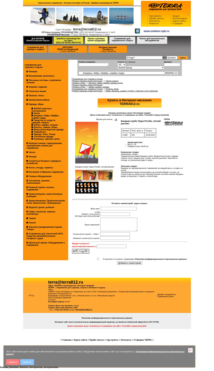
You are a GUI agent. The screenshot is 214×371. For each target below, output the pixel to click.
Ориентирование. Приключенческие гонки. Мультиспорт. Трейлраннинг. (45, 202)
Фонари (32, 156)
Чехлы (32, 152)
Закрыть (13, 362)
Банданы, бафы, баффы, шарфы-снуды (45, 116)
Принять (27, 362)
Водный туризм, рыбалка (41, 207)
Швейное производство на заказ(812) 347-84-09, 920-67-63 (68, 40)
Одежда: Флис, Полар (44, 134)
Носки (37, 113)
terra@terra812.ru (84, 312)
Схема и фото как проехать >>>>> (63, 308)
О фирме (178, 23)
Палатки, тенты (36, 95)
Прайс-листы (156, 18)
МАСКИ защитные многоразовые (41, 109)
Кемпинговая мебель (39, 100)
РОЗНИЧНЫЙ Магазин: (58, 35)
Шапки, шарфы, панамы (46, 125)
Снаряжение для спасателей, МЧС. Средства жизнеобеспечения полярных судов (44, 236)
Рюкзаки (33, 71)
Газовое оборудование (40, 176)
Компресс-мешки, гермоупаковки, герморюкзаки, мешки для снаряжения (44, 145)
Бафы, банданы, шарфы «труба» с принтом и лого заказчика (132, 91)
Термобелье (40, 132)
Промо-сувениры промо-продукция (96, 39)
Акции (176, 16)
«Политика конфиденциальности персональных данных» (160, 262)
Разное (32, 223)
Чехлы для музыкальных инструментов (152, 39)
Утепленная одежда (43, 136)
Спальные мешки (37, 91)
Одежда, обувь (36, 104)
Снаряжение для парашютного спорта (122, 39)
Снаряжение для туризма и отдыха (35, 48)
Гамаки (32, 218)
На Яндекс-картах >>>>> (59, 304)
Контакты (154, 21)
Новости (154, 23)
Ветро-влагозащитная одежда (48, 129)
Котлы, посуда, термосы (41, 167)
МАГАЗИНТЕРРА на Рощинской (67, 48)
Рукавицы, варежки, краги (47, 139)
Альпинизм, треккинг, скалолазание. (38, 181)
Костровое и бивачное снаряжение (46, 172)
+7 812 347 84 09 (61, 312)
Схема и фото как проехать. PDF (63, 310)
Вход (31, 298)
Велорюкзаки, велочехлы (41, 76)
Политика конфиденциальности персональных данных (107, 320)
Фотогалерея (180, 18)
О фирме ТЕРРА (143, 342)
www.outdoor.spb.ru (156, 31)
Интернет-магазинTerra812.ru (108, 48)
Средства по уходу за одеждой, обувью (43, 121)
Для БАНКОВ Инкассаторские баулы (37, 39)
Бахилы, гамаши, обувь (45, 127)
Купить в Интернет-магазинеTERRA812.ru (130, 102)
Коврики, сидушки (38, 87)
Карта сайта (179, 21)
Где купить (155, 16)
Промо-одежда (112, 81)
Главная (66, 342)
